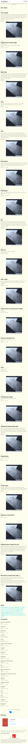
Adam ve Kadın (4, 279)
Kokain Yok (3, 250)
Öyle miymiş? (12, 719)
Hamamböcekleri (5, 456)
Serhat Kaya (2, 284)
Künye (23, 731)
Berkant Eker (2, 433)
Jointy (2, 695)
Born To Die (2, 635)
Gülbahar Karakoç (3, 311)
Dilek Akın (2, 670)
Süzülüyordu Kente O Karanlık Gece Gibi (10, 544)
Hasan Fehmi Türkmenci (4, 252)
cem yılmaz (2, 490)
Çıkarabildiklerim (3, 703)
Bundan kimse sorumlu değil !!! (8, 515)
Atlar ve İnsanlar (4, 13)
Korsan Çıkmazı (4, 161)
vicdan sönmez (3, 640)
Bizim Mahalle (3, 686)
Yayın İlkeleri (9, 731)
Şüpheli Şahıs (4, 72)
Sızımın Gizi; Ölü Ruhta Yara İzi (8, 338)
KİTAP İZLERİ (3, 715)
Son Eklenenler (3, 730)
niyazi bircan (2, 696)
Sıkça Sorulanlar (18, 731)
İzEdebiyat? (13, 731)
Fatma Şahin (2, 649)
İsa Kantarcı (2, 20)
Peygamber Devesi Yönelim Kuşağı (9, 42)
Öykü (2, 8)
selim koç (2, 399)
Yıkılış (2, 102)
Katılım (10, 730)
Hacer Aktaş (2, 584)
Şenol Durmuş (2, 79)
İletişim (13, 730)
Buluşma (2, 639)
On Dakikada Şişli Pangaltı (7, 397)
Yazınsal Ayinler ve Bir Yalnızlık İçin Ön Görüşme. (12, 308)
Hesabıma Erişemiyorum (19, 730)
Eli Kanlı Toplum (4, 485)
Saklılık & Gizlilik (3, 731)
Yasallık (25, 730)
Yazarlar (7, 730)
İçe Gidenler (3, 699)
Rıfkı (2, 220)
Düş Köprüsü (3, 647)
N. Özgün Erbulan (3, 700)
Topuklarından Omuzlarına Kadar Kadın (9, 426)
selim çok (2, 46)
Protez (2, 367)
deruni (1, 459)
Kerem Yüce (2, 553)
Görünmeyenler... (4, 190)
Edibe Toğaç (2, 194)
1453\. (2, 131)
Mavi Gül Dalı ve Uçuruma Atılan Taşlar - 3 (10, 575)
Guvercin (2, 516)
